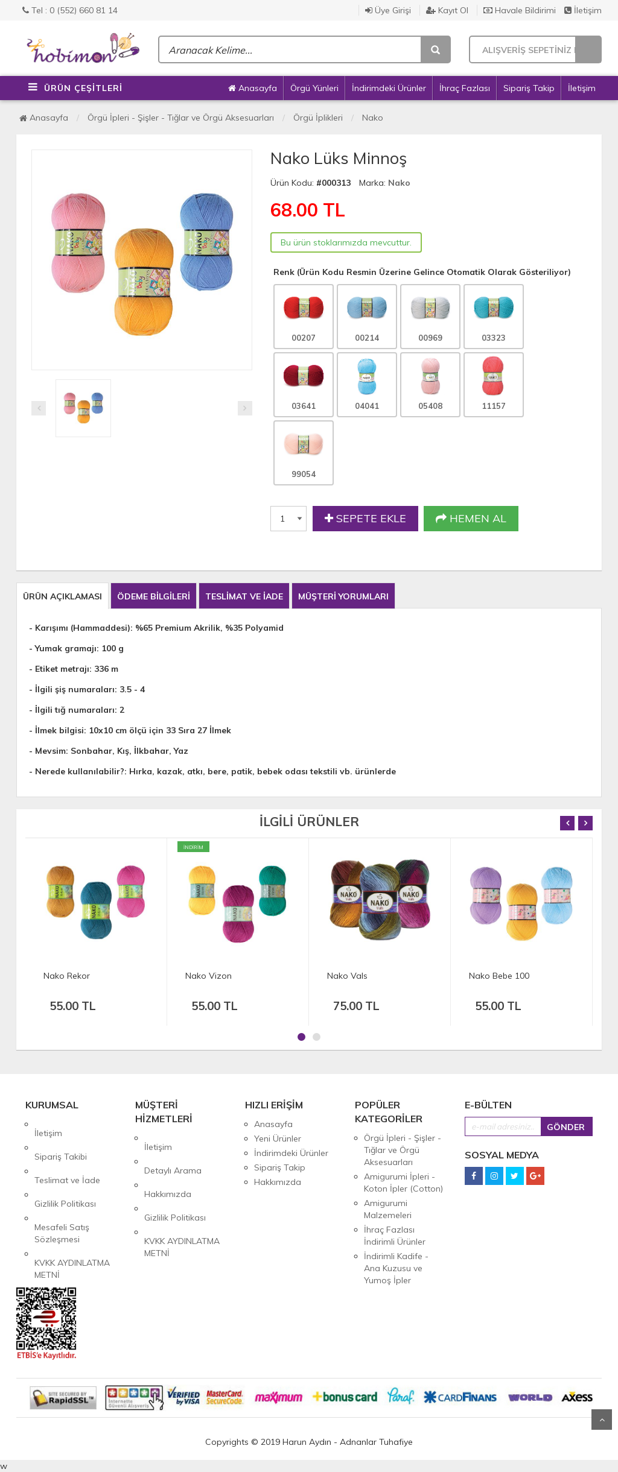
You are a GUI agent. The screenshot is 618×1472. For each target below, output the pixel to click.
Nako (372, 117)
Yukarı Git (601, 1419)
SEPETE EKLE (365, 518)
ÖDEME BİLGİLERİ (153, 596)
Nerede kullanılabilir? (79, 771)
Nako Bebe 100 (499, 975)
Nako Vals (347, 975)
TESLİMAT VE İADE (244, 596)
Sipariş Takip (529, 88)
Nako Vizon (208, 975)
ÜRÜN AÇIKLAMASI (62, 596)
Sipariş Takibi (60, 1138)
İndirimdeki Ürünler (389, 88)
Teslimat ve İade (67, 1153)
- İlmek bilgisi (56, 730)
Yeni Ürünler (277, 1138)
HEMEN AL (471, 518)
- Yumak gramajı (63, 648)
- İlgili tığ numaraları (72, 709)
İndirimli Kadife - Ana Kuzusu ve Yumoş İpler (396, 1268)
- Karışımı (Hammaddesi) (79, 627)
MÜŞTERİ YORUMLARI (343, 596)
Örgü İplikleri (318, 117)
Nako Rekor (66, 975)
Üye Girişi (388, 10)
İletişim (583, 10)
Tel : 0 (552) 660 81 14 (70, 10)
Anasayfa (252, 88)
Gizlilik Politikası (65, 1167)
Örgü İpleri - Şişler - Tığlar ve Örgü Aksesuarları (181, 117)
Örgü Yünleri (314, 88)
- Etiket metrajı (59, 668)
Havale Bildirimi (519, 10)
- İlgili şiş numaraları (72, 689)
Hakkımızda (167, 1166)
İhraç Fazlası (464, 88)
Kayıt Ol (447, 10)
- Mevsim (47, 750)
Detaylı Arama (173, 1152)
